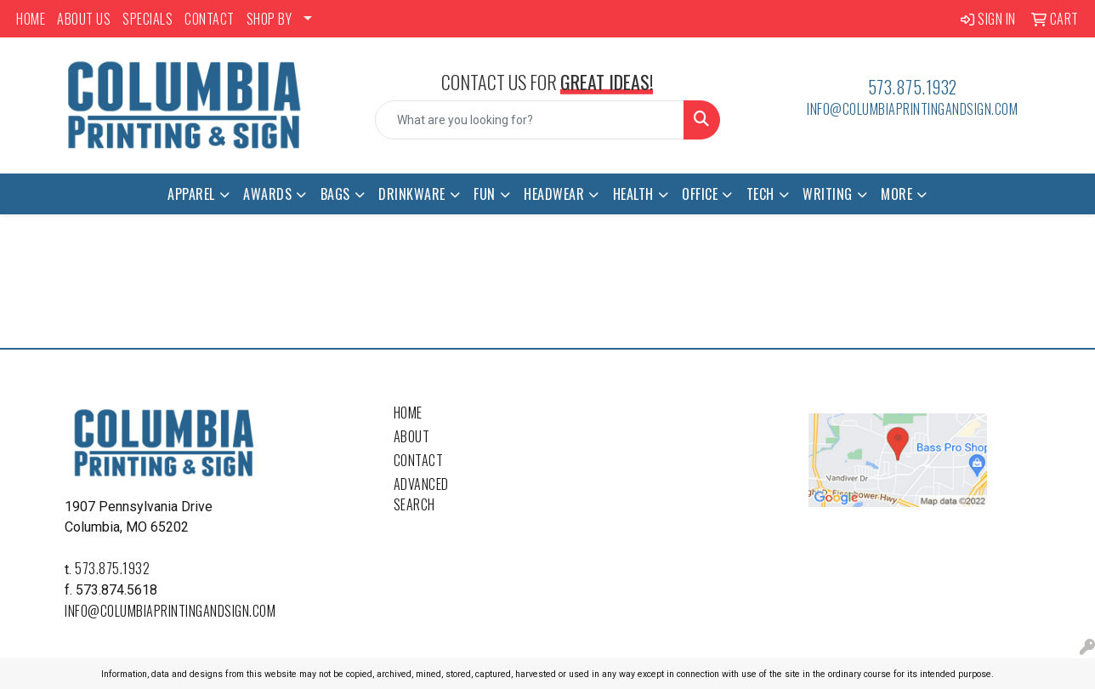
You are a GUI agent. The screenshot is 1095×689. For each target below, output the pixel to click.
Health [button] (633, 194)
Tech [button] (760, 194)
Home (408, 412)
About (412, 436)
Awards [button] (267, 194)
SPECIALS (147, 19)
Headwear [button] (554, 194)
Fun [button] (485, 194)
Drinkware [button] (411, 194)
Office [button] (700, 194)
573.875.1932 (912, 87)
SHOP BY (269, 19)
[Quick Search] (529, 120)
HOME (30, 19)
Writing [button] (828, 194)
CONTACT (209, 19)
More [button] (896, 194)
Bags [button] (335, 194)
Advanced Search (421, 494)
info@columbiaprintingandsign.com (912, 109)
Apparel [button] (191, 194)
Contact (419, 460)
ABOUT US (84, 19)
